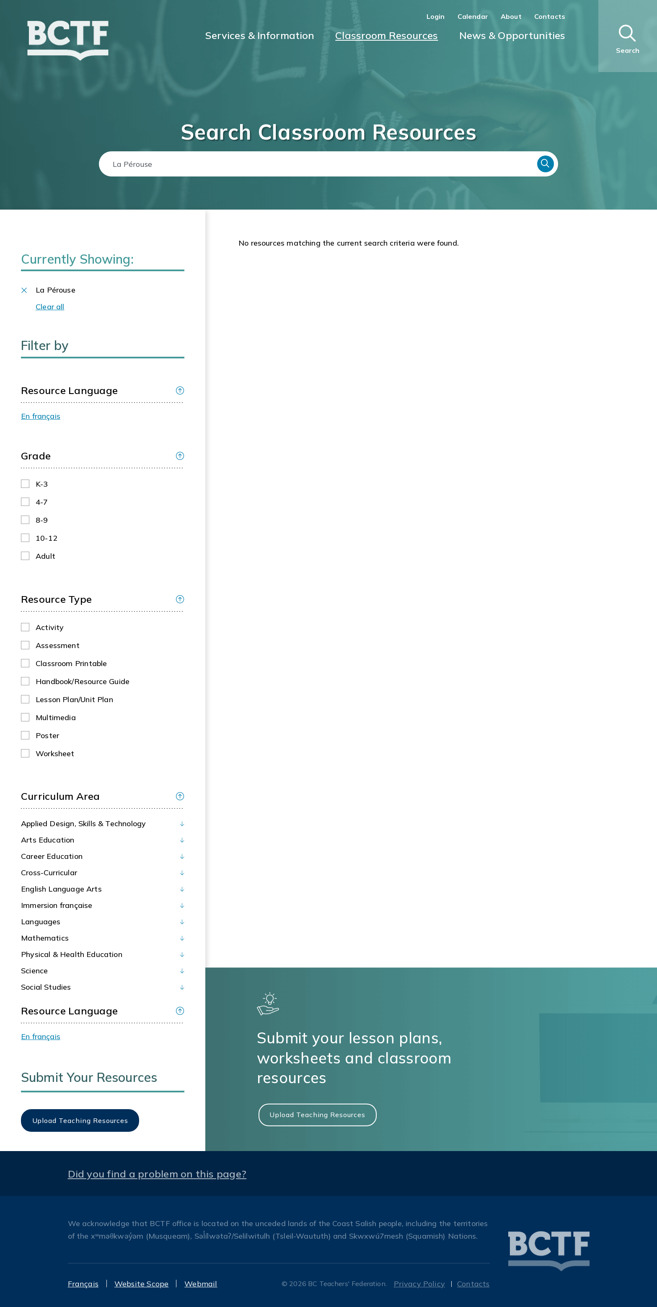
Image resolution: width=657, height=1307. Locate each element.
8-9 (42, 520)
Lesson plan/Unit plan (74, 699)
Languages (41, 921)
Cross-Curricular (49, 872)
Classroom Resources (386, 35)
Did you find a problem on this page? (157, 1173)
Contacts (549, 16)
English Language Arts (61, 889)
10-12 (46, 538)
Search (545, 164)
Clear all (50, 306)
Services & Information (260, 35)
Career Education (52, 856)
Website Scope (141, 1284)
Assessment (58, 645)
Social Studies (46, 987)
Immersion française (56, 905)
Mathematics (45, 938)
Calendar (473, 16)
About (511, 16)
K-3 (42, 484)
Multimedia (56, 717)
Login (436, 16)
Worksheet (55, 753)
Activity (50, 627)
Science (34, 970)
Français (83, 1284)
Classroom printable (71, 663)
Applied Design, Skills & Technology (83, 823)
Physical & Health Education (71, 954)
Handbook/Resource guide (82, 681)
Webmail (200, 1284)
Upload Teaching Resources (317, 1114)
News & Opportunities (512, 35)
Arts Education (48, 840)
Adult (45, 556)
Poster (47, 735)
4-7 (42, 502)
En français (40, 416)
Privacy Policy (419, 1284)
